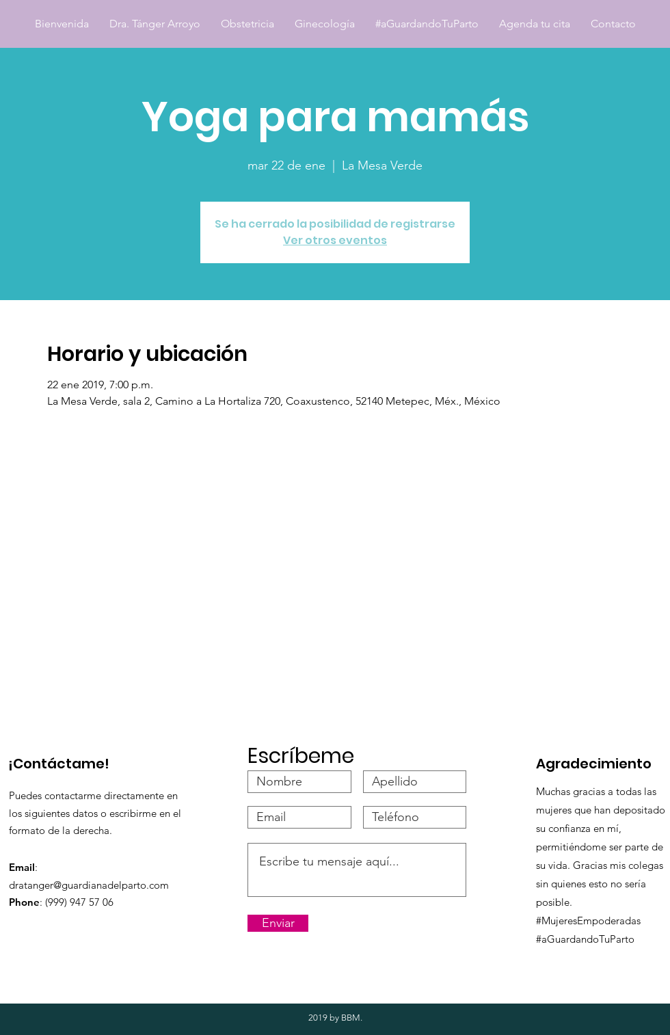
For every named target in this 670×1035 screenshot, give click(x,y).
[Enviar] (277, 923)
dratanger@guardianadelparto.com (89, 884)
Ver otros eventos (335, 240)
